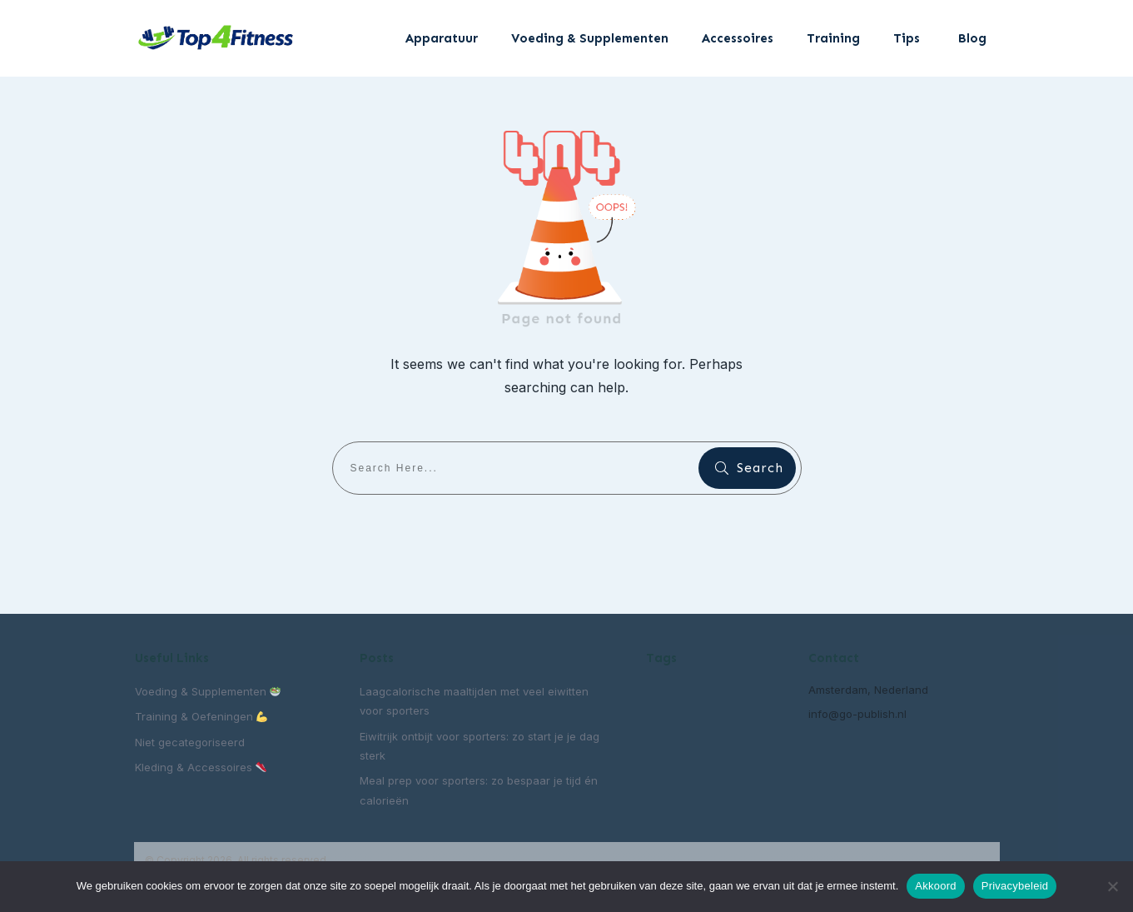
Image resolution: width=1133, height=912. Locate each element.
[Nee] (1112, 886)
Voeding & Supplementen (208, 691)
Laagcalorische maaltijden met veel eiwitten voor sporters (474, 701)
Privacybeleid (1015, 886)
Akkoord (935, 886)
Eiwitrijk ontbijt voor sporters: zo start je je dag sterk (479, 746)
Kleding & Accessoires (201, 767)
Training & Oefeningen (201, 716)
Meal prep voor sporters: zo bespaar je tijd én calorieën (479, 790)
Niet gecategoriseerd (190, 742)
